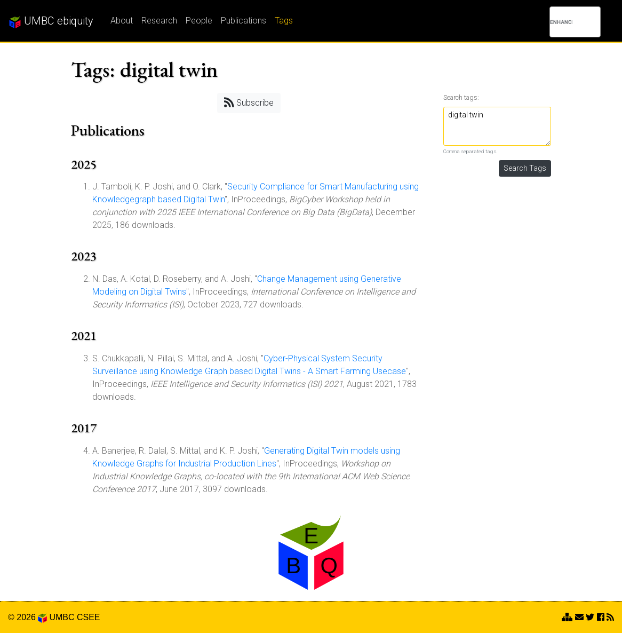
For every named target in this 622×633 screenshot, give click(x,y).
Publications (243, 20)
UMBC (61, 617)
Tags (284, 20)
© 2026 (27, 617)
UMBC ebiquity (51, 21)
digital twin (497, 126)
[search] (561, 21)
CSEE (88, 617)
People (199, 20)
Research (159, 20)
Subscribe (249, 102)
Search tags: (461, 97)
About (121, 20)
